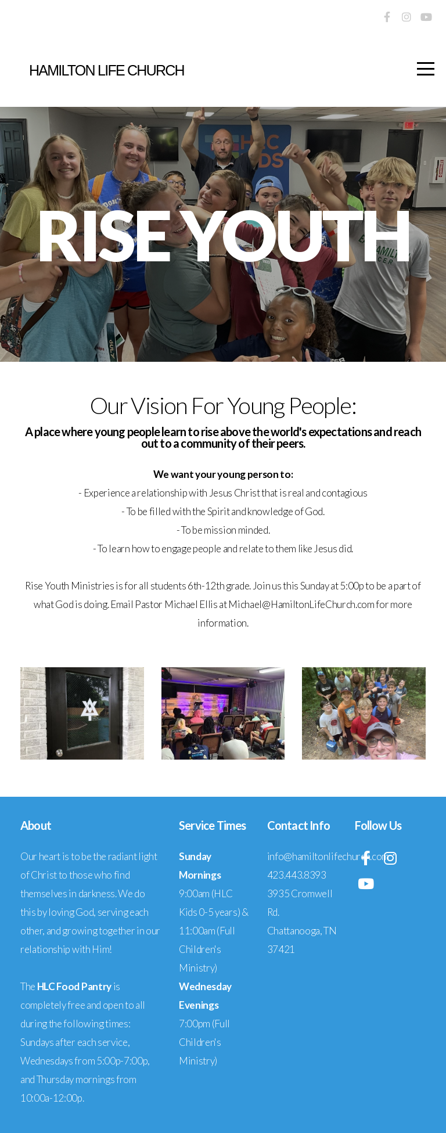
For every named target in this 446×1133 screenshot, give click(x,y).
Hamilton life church (106, 70)
